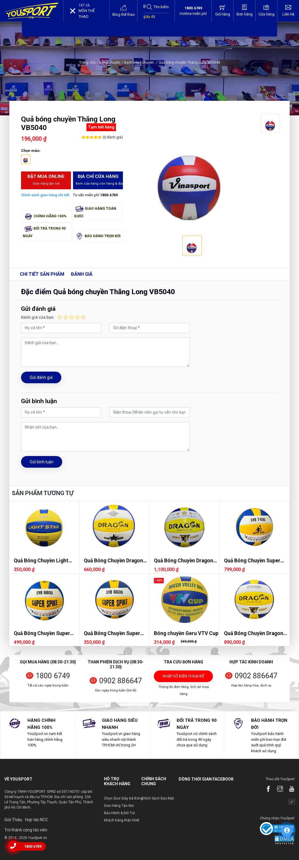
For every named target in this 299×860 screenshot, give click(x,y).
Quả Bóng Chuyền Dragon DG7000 (113, 561)
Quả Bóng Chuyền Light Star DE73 (41, 561)
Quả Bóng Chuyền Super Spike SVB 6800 (42, 633)
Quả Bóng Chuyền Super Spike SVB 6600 (112, 633)
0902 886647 (120, 681)
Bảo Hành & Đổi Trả (119, 813)
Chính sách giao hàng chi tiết (45, 195)
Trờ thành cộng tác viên (25, 830)
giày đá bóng (149, 20)
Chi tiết (42, 274)
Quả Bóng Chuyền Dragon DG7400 (253, 633)
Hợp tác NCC (36, 819)
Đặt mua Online (46, 180)
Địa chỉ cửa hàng (99, 180)
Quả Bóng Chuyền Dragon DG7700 (183, 561)
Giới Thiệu (13, 819)
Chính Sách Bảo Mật (157, 798)
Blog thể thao (123, 10)
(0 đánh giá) (112, 137)
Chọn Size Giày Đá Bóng (123, 798)
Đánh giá (82, 274)
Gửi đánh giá (41, 377)
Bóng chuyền (109, 62)
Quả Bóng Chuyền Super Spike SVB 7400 (252, 561)
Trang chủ (87, 62)
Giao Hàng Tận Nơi (119, 806)
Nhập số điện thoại (183, 678)
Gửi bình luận (41, 462)
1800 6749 (53, 676)
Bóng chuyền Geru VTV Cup (186, 633)
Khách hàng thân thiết (121, 820)
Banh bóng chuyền (140, 62)
